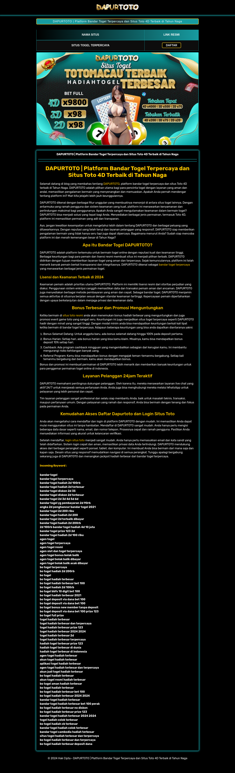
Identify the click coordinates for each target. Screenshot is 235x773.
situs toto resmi (73, 315)
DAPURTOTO (111, 183)
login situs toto (75, 440)
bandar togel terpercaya (174, 264)
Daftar (171, 45)
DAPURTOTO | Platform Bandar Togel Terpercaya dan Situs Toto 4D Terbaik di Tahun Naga (117, 21)
